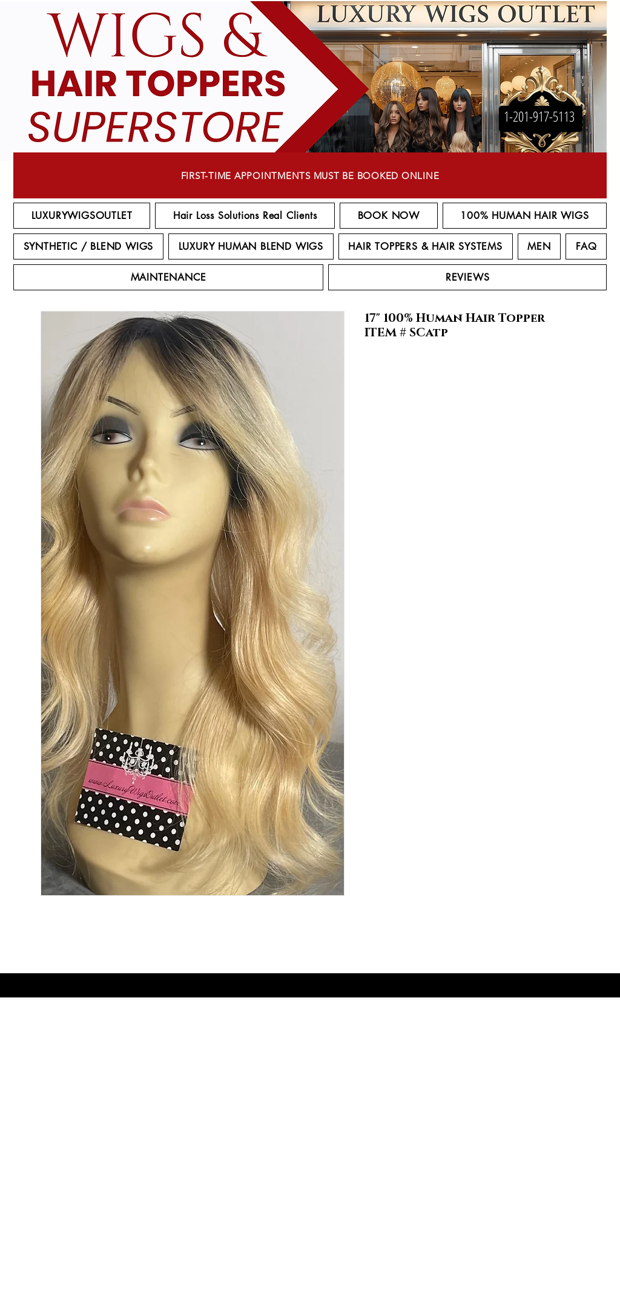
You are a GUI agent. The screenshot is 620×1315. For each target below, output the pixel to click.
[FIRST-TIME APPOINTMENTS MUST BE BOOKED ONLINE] (310, 175)
